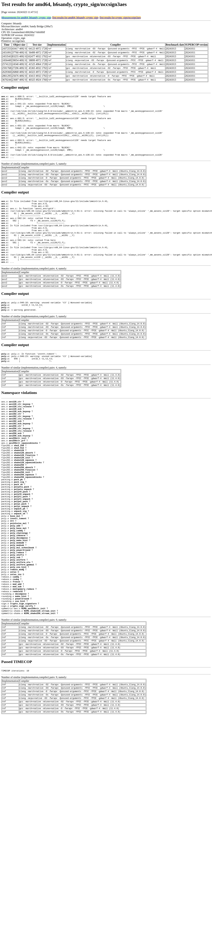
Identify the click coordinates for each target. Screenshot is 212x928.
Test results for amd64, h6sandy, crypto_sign (75, 17)
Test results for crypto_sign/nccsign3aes (120, 17)
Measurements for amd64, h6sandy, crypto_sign (26, 17)
